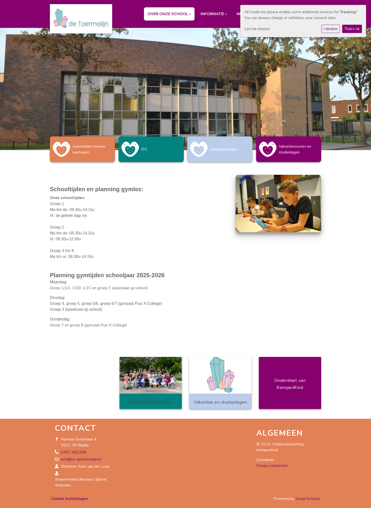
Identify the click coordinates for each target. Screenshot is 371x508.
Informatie (213, 14)
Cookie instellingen (69, 496)
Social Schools (307, 496)
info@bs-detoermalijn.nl (81, 457)
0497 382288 (73, 450)
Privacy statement (271, 463)
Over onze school (168, 14)
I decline (331, 29)
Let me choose (257, 29)
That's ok (352, 29)
